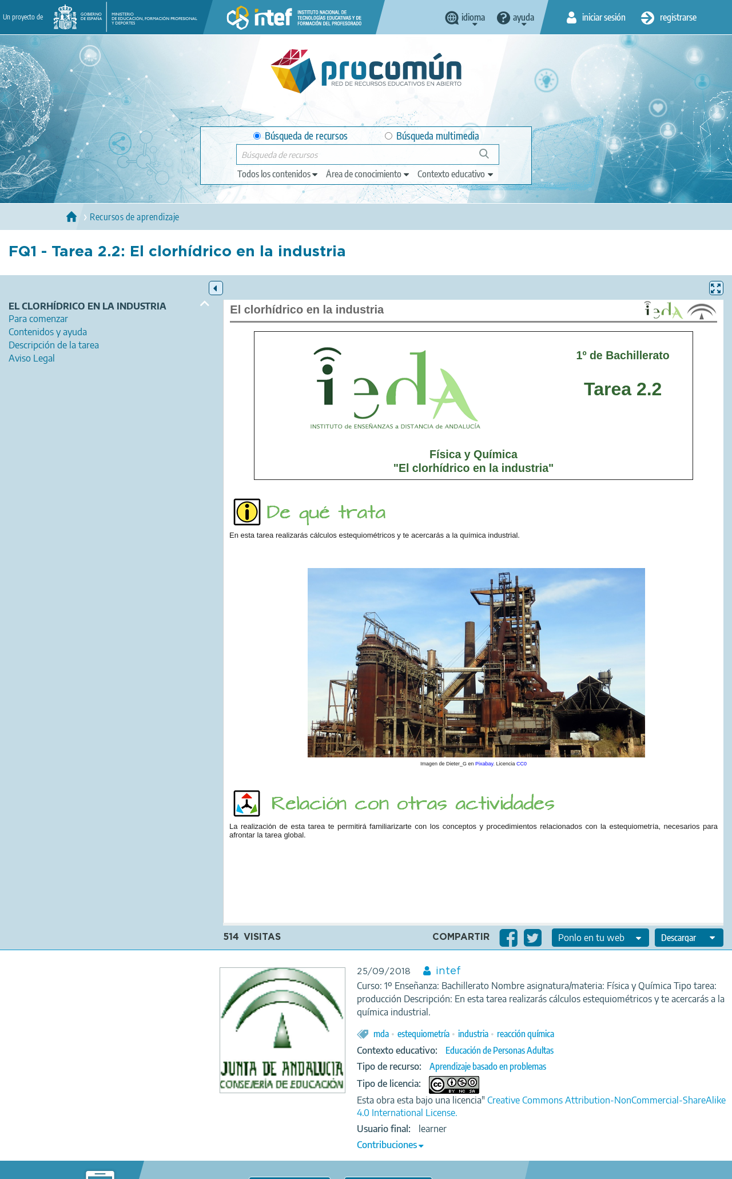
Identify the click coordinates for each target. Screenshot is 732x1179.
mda (381, 1033)
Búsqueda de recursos (300, 136)
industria (473, 1033)
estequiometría (423, 1033)
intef (448, 971)
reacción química (525, 1033)
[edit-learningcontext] (456, 173)
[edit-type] (278, 173)
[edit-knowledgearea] (368, 173)
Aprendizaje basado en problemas (487, 1066)
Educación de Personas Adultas (499, 1050)
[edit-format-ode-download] (689, 937)
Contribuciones (387, 1144)
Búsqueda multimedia (432, 136)
